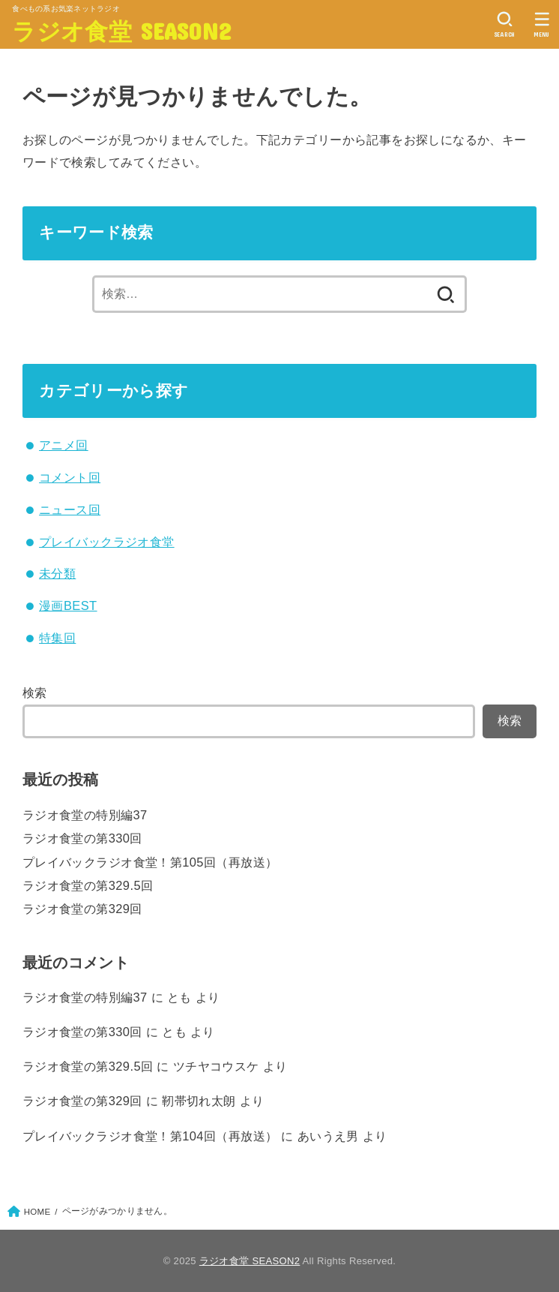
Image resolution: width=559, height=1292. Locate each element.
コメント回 (69, 477)
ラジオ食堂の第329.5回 (88, 885)
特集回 (57, 637)
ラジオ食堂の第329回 (82, 908)
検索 (34, 692)
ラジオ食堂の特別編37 (85, 815)
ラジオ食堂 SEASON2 (121, 30)
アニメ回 (63, 445)
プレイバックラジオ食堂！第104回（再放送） (150, 1136)
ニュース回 (69, 509)
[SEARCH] (505, 24)
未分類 (57, 573)
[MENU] (542, 24)
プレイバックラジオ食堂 (107, 541)
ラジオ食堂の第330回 (82, 838)
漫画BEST (68, 605)
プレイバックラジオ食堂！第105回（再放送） (150, 862)
